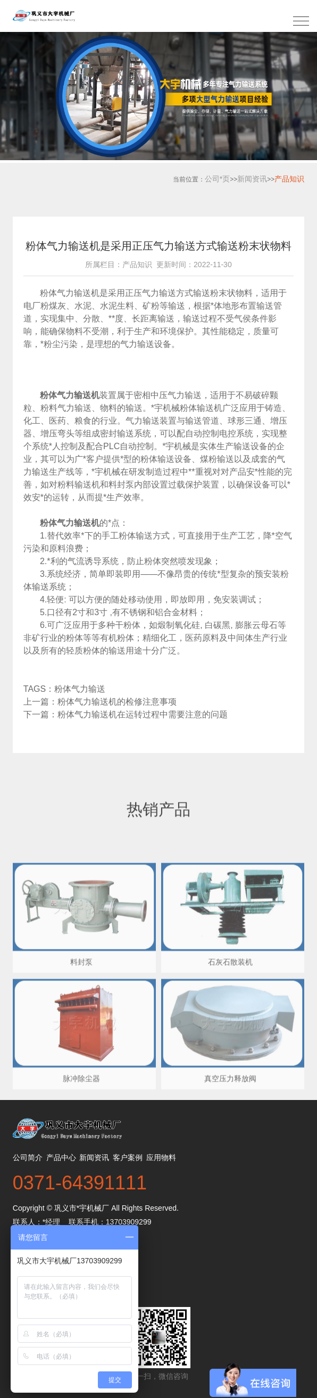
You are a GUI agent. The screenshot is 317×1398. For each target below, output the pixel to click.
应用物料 (161, 1157)
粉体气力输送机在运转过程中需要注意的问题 (142, 714)
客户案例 (128, 1157)
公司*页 (217, 179)
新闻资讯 (252, 179)
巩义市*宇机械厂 (81, 1208)
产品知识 (289, 179)
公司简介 (28, 1157)
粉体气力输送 (82, 688)
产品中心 (61, 1157)
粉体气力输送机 (69, 292)
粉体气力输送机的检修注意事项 (117, 701)
